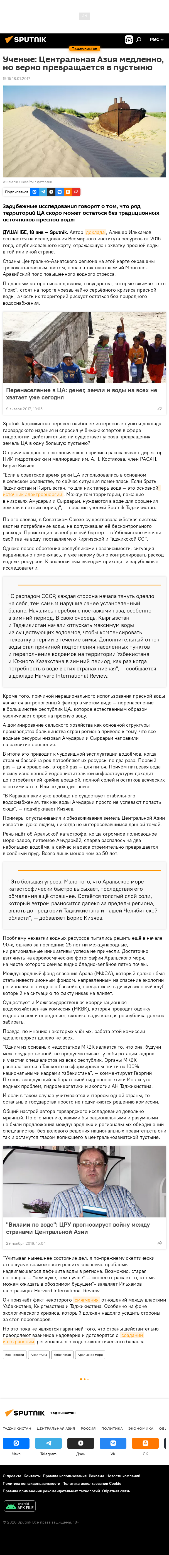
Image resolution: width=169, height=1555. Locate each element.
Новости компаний (123, 1475)
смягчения (87, 1300)
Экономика (140, 1428)
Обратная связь (116, 1490)
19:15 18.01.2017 (16, 78)
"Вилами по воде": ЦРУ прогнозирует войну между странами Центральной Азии (78, 1228)
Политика (112, 1428)
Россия (88, 1428)
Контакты (32, 1475)
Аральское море (90, 1355)
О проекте (12, 1475)
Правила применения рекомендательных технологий (51, 1490)
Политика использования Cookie (91, 1483)
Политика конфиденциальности (31, 1483)
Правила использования (65, 1475)
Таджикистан (17, 1428)
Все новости (14, 1355)
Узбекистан (62, 1355)
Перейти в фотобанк (36, 182)
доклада (95, 232)
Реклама (96, 1475)
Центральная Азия (56, 1428)
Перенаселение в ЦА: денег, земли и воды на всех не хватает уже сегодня (81, 393)
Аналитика (39, 1355)
